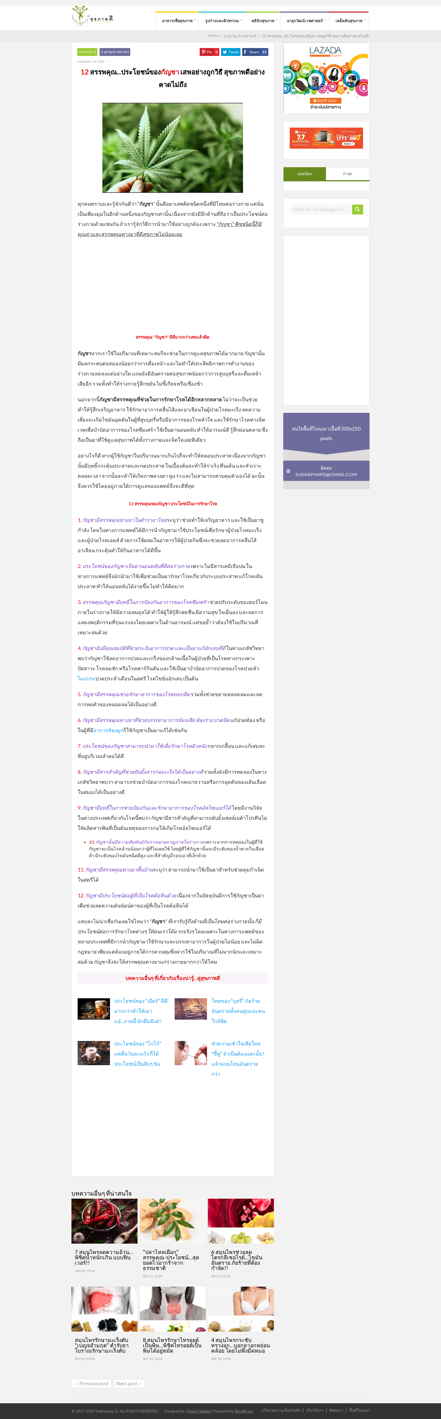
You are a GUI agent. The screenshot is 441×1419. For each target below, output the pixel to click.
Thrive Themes (198, 1411)
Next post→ (129, 1383)
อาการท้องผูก (108, 730)
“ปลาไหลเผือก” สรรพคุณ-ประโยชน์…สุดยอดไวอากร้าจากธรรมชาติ (171, 1260)
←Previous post (92, 1383)
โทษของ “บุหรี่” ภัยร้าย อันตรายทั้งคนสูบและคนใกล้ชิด (238, 1011)
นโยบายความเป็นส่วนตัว (280, 1410)
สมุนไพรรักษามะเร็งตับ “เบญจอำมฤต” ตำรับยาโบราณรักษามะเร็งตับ (102, 1345)
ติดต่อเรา (336, 1410)
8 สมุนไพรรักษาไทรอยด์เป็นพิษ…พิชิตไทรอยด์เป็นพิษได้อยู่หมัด (172, 1345)
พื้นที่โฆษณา (359, 1410)
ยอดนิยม (305, 173)
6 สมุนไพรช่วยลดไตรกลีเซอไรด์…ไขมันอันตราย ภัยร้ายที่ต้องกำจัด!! (236, 1260)
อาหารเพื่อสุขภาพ (177, 20)
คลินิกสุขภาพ (262, 20)
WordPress (244, 1411)
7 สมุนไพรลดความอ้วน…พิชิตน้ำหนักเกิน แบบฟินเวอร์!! (104, 1257)
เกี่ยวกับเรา (314, 1410)
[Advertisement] (172, 284)
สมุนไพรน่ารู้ (87, 52)
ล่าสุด (347, 173)
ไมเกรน (86, 678)
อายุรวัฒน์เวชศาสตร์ (305, 20)
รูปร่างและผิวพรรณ (222, 20)
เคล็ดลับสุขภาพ (349, 20)
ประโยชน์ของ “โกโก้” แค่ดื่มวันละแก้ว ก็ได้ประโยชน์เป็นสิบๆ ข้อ (137, 1053)
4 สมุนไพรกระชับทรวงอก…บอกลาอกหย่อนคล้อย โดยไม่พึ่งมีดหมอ (240, 1345)
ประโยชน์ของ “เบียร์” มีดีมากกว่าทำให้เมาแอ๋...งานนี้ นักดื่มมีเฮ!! (141, 1011)
